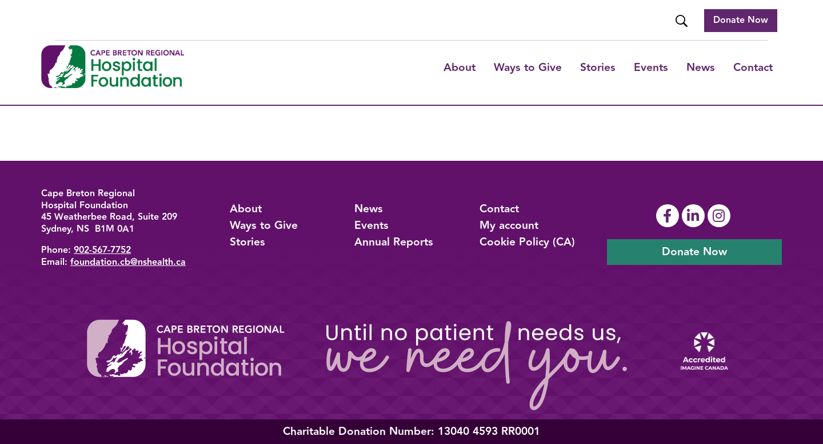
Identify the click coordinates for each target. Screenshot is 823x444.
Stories (598, 67)
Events (651, 67)
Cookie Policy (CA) (527, 242)
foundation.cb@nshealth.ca (128, 262)
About (460, 67)
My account (509, 225)
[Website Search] (682, 20)
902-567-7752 (102, 250)
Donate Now (740, 20)
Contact (753, 67)
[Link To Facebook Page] (669, 215)
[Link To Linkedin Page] (695, 215)
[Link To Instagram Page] (720, 215)
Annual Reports (393, 242)
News (700, 67)
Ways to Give (264, 225)
